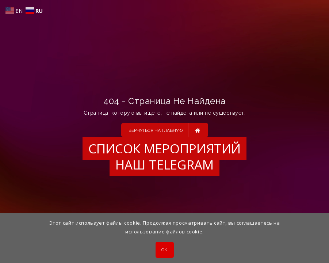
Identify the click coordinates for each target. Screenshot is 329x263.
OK (164, 249)
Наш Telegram (164, 164)
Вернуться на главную (164, 130)
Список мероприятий (164, 148)
